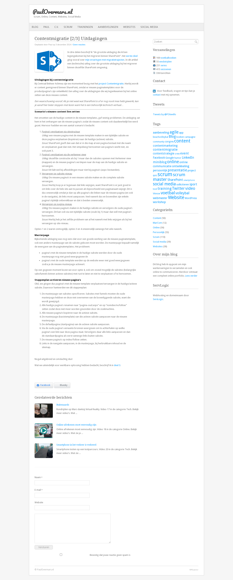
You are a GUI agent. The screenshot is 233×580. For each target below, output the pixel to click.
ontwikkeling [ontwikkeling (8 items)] (180, 166)
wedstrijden (165, 61)
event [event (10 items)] (184, 153)
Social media (149, 26)
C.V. (56, 26)
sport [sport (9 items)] (193, 184)
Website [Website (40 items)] (176, 197)
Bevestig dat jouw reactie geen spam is (82, 554)
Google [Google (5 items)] (169, 157)
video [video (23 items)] (190, 188)
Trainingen (85, 26)
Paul (46, 26)
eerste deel (132, 56)
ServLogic (158, 299)
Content (157, 218)
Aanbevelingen (108, 26)
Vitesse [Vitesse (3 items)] (156, 193)
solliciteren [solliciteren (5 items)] (182, 184)
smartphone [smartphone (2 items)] (189, 180)
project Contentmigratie (111, 83)
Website (39, 502)
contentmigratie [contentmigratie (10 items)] (165, 149)
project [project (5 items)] (192, 170)
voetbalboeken (168, 57)
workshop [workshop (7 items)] (159, 202)
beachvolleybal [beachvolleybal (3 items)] (160, 137)
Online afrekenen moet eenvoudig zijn (76, 425)
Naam (38, 477)
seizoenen (166, 69)
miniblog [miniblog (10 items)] (160, 162)
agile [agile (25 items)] (174, 132)
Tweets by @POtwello (164, 114)
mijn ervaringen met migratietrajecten (104, 59)
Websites (129, 26)
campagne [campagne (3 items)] (190, 137)
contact (157, 94)
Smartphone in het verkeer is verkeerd (76, 445)
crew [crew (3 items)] (177, 153)
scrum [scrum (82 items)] (165, 174)
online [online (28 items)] (173, 161)
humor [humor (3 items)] (177, 158)
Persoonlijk (158, 232)
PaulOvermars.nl (52, 11)
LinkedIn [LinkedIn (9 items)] (188, 157)
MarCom (157, 222)
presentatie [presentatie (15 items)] (177, 170)
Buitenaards (62, 405)
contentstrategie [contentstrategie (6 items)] (163, 153)
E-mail (39, 489)
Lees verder (191, 275)
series (164, 65)
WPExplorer (193, 570)
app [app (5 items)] (181, 132)
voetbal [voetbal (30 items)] (168, 192)
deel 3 (117, 365)
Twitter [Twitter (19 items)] (178, 188)
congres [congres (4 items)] (169, 141)
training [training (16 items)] (164, 188)
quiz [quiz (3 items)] (155, 175)
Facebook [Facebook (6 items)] (159, 157)
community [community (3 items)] (158, 141)
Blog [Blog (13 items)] (172, 136)
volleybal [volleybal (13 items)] (182, 193)
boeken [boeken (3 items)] (180, 137)
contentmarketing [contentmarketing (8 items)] (165, 145)
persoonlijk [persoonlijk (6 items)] (160, 170)
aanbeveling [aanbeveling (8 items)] (161, 132)
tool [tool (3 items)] (155, 189)
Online (156, 227)
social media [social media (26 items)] (164, 184)
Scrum (68, 26)
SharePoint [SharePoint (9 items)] (175, 180)
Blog (35, 26)
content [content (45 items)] (182, 141)
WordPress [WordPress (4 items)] (191, 198)
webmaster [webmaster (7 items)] (160, 198)
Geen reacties (79, 44)
